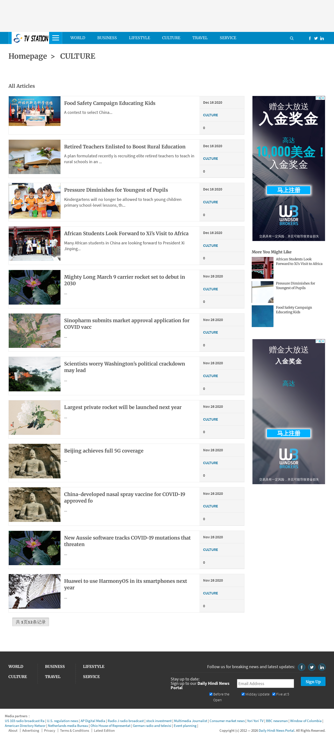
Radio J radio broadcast (126, 720)
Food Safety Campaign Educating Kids (109, 103)
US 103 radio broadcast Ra (25, 720)
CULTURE (171, 37)
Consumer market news (227, 720)
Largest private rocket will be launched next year (123, 407)
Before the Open (221, 697)
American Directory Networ (25, 725)
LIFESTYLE (139, 37)
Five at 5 (282, 694)
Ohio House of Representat (110, 725)
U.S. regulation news (62, 720)
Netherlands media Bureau (68, 725)
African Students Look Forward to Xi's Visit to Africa (126, 233)
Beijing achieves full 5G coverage (104, 451)
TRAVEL (200, 37)
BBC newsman (277, 720)
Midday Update (257, 694)
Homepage (27, 56)
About (12, 730)
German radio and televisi (152, 725)
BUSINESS (107, 37)
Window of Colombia (306, 720)
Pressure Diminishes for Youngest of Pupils (295, 285)
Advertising (30, 730)
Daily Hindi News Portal (276, 730)
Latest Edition (104, 730)
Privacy (49, 730)
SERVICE (228, 37)
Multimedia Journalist (190, 720)
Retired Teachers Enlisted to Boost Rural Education (125, 147)
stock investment (159, 720)
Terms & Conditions (74, 730)
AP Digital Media (93, 720)
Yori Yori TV (255, 720)
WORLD (77, 37)
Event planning (185, 725)
